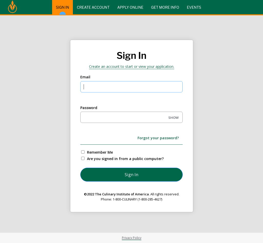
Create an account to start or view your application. (131, 66)
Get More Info (165, 7)
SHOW (173, 117)
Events (194, 7)
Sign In (62, 9)
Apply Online (130, 7)
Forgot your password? (158, 137)
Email (85, 77)
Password (88, 107)
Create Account (93, 7)
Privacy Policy (131, 238)
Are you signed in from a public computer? (125, 158)
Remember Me (100, 152)
